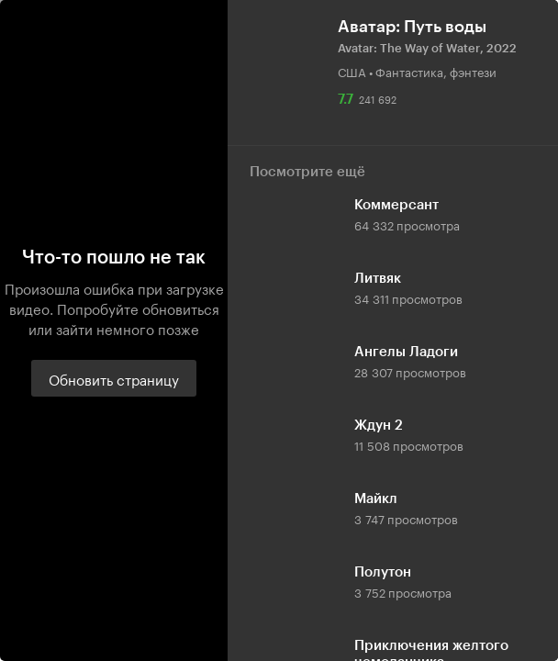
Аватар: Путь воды (412, 27)
